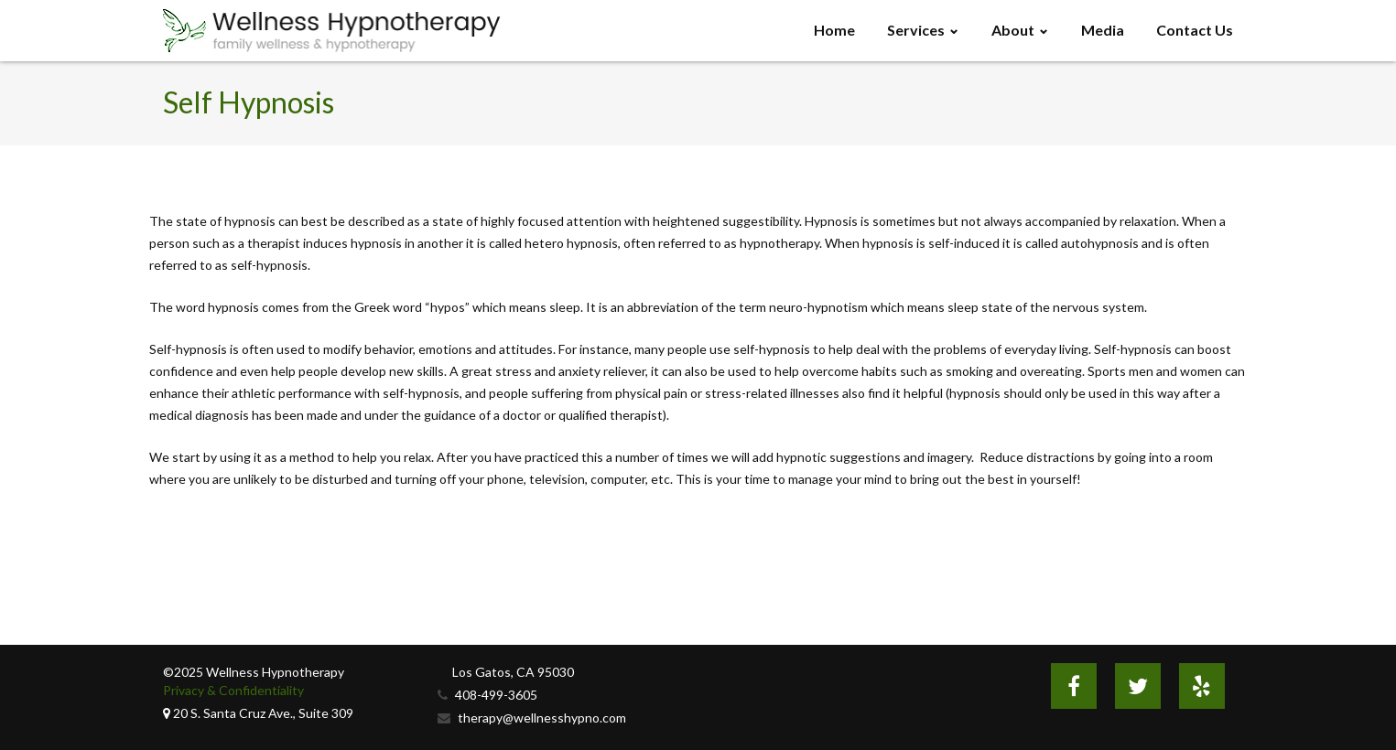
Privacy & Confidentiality (233, 690)
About (1012, 29)
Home (834, 29)
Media (1102, 29)
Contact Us (1194, 29)
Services (916, 29)
